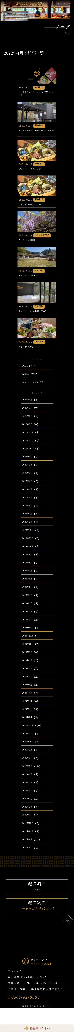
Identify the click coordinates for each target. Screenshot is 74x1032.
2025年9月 (29, 480)
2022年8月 (29, 781)
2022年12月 (30, 748)
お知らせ (28, 388)
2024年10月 (30, 569)
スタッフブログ (32, 404)
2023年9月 (29, 675)
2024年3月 (29, 626)
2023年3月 (29, 724)
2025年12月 (30, 455)
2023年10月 (30, 667)
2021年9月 (29, 862)
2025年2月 (29, 537)
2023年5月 (29, 708)
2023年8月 (29, 683)
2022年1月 (29, 838)
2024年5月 (29, 610)
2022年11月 (30, 757)
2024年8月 (29, 586)
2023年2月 (29, 732)
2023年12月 (30, 651)
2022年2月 (29, 830)
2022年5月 (29, 805)
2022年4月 (29, 814)
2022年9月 (29, 773)
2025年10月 (30, 472)
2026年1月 (29, 447)
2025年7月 (29, 496)
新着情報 (28, 396)
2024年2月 (29, 634)
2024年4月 (29, 618)
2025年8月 (29, 488)
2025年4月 (29, 520)
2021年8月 (29, 870)
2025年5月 (29, 512)
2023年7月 (29, 691)
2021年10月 (30, 854)
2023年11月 (30, 659)
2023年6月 (29, 700)
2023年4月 (29, 716)
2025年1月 (29, 545)
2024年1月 (29, 643)
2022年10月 (30, 765)
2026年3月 (29, 431)
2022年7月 (29, 789)
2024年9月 (29, 577)
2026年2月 (29, 439)
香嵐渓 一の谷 (41, 983)
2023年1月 (29, 740)
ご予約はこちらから (58, 3)
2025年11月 (30, 464)
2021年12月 (30, 846)
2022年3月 (29, 822)
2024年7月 (29, 594)
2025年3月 (29, 529)
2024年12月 (30, 553)
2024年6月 (29, 602)
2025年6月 (29, 504)
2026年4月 (29, 423)
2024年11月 (30, 561)
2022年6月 (29, 797)
